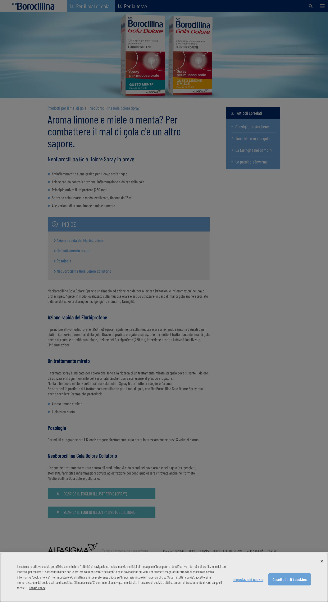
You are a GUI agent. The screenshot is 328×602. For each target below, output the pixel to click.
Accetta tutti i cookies (290, 579)
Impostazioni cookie (248, 579)
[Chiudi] (321, 561)
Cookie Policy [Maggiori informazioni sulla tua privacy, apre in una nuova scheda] (37, 588)
